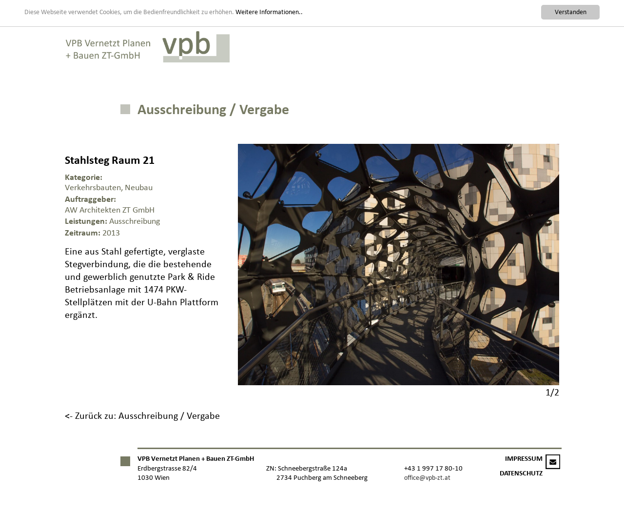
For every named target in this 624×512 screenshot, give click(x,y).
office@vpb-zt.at (427, 477)
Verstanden (570, 12)
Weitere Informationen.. (269, 11)
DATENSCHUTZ (521, 473)
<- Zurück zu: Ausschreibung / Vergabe (142, 415)
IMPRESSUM (524, 458)
